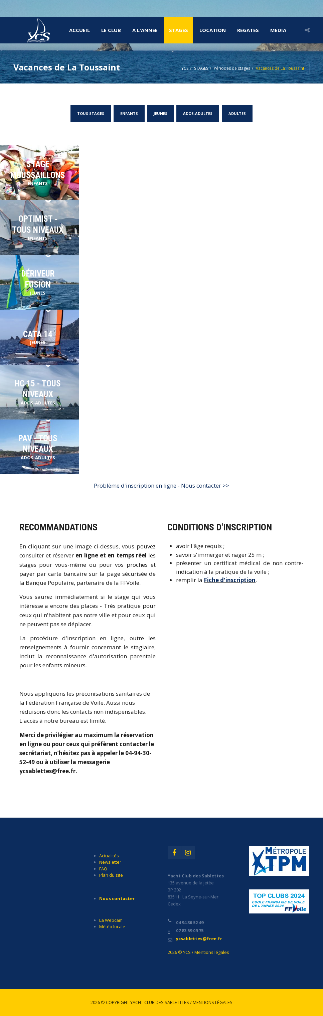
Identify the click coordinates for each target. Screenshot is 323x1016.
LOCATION (212, 30)
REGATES (248, 30)
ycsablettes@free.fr (199, 939)
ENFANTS (129, 113)
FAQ (103, 869)
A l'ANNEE (145, 30)
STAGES (178, 30)
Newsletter (110, 862)
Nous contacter (117, 898)
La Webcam (111, 920)
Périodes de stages (232, 68)
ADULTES (237, 113)
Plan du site (111, 875)
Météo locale (112, 926)
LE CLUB (111, 30)
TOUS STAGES (91, 113)
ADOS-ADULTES (197, 113)
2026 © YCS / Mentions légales (198, 952)
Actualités (109, 856)
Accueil (79, 30)
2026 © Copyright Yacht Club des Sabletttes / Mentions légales (161, 1002)
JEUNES (160, 113)
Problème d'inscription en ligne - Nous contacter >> (161, 485)
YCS (184, 68)
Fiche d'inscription (230, 580)
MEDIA (278, 30)
